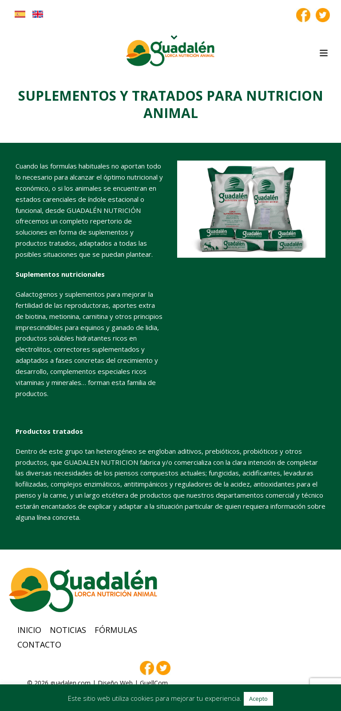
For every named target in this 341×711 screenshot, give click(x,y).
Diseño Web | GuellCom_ (134, 683)
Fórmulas (116, 630)
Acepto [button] (258, 699)
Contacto (39, 644)
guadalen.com (70, 683)
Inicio (29, 630)
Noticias (68, 630)
